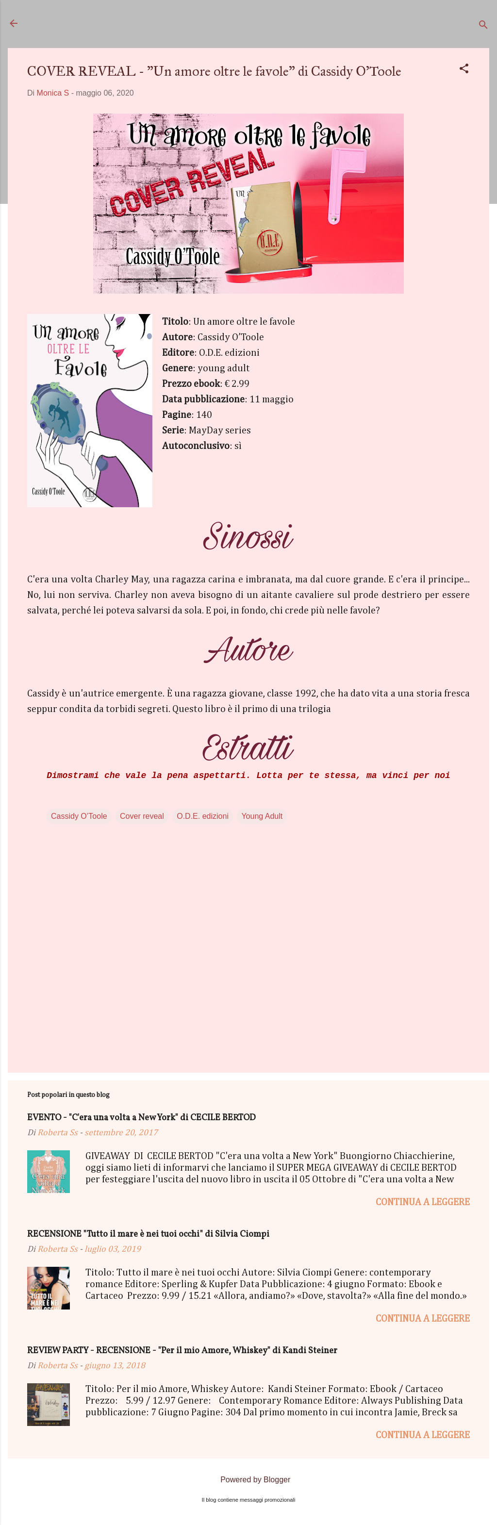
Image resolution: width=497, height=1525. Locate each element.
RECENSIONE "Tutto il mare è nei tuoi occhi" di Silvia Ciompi (148, 1234)
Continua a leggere (423, 1202)
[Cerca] (483, 26)
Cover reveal (142, 816)
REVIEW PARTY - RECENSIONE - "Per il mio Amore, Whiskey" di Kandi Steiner (182, 1351)
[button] (464, 70)
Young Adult (261, 816)
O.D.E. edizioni (203, 816)
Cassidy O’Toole (79, 816)
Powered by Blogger (249, 1479)
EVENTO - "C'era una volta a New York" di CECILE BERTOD (141, 1118)
